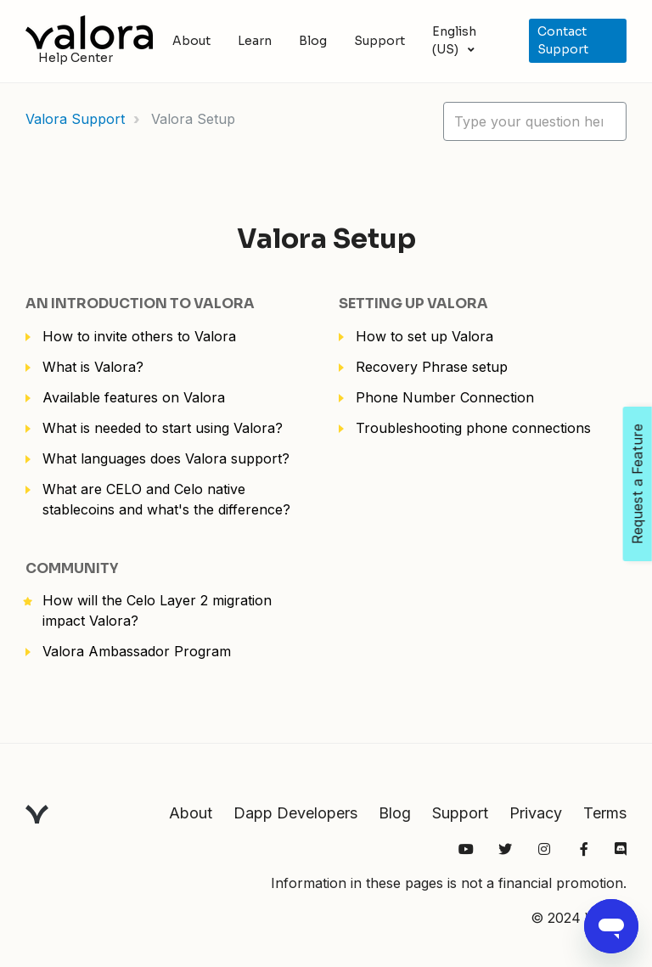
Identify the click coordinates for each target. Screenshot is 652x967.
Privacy (535, 813)
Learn (255, 40)
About (191, 40)
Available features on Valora (133, 397)
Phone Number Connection (445, 397)
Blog (313, 40)
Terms (605, 813)
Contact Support (562, 40)
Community (71, 568)
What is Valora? (92, 366)
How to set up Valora (424, 336)
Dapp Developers (295, 813)
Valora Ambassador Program (136, 651)
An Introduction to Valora (140, 303)
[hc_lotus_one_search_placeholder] (535, 121)
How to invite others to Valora (139, 336)
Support (379, 40)
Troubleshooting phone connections (473, 427)
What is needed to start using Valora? (162, 427)
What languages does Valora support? (165, 458)
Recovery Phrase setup (432, 366)
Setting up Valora (413, 303)
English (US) (454, 40)
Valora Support (75, 118)
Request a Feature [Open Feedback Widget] (637, 484)
